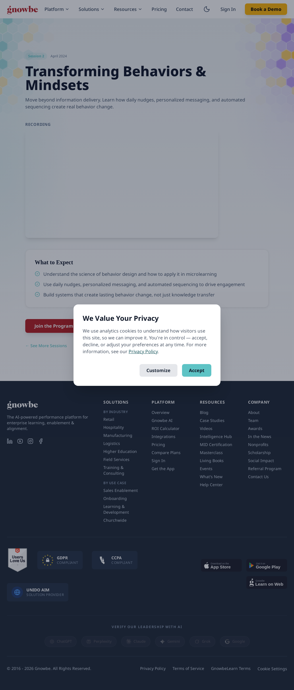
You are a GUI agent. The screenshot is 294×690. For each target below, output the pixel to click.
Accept (196, 370)
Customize (158, 370)
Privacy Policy (143, 351)
